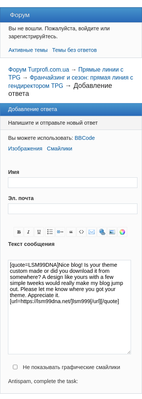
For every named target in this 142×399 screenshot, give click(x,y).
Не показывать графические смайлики (71, 367)
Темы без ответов (74, 50)
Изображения (25, 149)
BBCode (85, 138)
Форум (20, 15)
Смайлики (59, 149)
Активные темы (28, 50)
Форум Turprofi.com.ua (38, 69)
